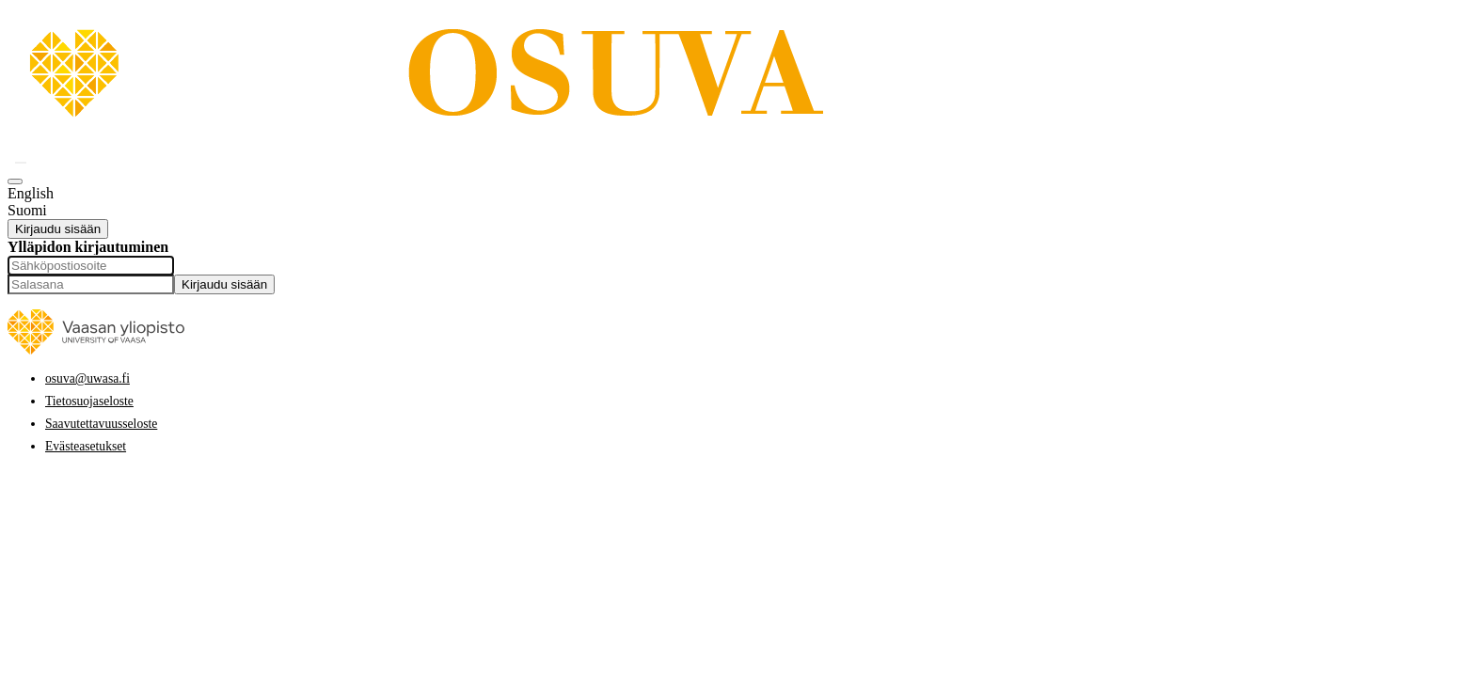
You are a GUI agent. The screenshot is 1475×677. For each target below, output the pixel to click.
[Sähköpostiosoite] (91, 266)
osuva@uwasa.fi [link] (87, 378)
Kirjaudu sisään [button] (58, 229)
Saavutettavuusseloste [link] (101, 424)
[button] (20, 163)
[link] (510, 140)
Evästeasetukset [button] (85, 446)
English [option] (31, 193)
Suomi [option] (27, 210)
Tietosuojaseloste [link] (89, 401)
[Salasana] (91, 284)
